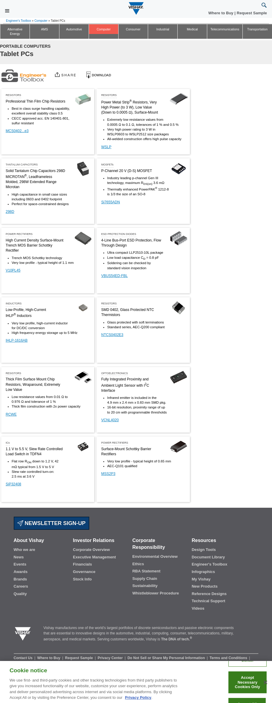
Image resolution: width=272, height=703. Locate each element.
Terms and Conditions (229, 658)
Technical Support (208, 601)
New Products (205, 586)
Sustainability (145, 585)
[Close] (265, 687)
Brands (20, 579)
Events (20, 564)
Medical (192, 29)
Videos (198, 608)
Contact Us (24, 658)
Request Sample (79, 658)
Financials (82, 564)
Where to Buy (221, 13)
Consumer (133, 29)
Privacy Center (111, 658)
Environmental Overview (155, 556)
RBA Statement (146, 571)
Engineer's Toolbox (18, 20)
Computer (40, 20)
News (19, 557)
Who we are (24, 549)
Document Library (208, 557)
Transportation (257, 29)
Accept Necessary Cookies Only (247, 687)
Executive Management (94, 557)
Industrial (162, 29)
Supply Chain (144, 578)
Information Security (32, 663)
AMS (44, 29)
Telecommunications (224, 29)
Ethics (138, 564)
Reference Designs (209, 593)
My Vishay (201, 579)
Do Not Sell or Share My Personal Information (166, 658)
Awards (21, 571)
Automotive (74, 29)
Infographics (203, 571)
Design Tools (204, 549)
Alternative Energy (14, 31)
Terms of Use (64, 663)
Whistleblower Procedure (155, 593)
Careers (21, 586)
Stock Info (82, 579)
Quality (20, 593)
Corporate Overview (91, 549)
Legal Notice (91, 663)
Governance (84, 571)
